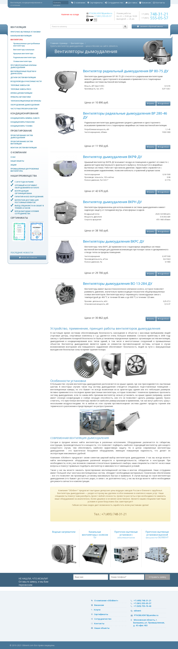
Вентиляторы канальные (23, 49)
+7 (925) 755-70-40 (142, 606)
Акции (13, 165)
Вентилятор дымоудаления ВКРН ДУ (112, 201)
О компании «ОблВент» (106, 600)
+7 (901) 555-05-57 (102, 16)
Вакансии (145, 2)
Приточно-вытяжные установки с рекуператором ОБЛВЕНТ (126, 536)
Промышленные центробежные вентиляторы (26, 44)
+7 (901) (154, 18)
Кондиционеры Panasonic (23, 122)
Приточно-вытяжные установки (25, 32)
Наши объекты (17, 161)
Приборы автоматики (21, 97)
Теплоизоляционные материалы (26, 101)
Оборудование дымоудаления (25, 105)
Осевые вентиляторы (22, 61)
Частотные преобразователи (24, 108)
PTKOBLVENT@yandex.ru (100, 13)
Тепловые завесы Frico (21, 89)
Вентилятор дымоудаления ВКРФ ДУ (112, 156)
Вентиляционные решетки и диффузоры (23, 72)
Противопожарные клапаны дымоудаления (24, 66)
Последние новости (22, 252)
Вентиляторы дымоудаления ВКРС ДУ (113, 241)
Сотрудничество (114, 2)
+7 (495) (154, 14)
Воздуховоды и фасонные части (26, 81)
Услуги (97, 609)
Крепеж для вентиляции (21, 93)
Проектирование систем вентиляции (22, 142)
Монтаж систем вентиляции (24, 147)
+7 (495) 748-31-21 (142, 600)
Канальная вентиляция (21, 36)
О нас (13, 157)
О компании (78, 2)
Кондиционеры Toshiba (21, 126)
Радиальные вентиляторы (24, 57)
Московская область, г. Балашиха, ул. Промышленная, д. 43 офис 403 (149, 623)
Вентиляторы (17, 39)
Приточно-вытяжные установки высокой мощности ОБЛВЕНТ (157, 534)
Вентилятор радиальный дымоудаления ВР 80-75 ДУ (125, 71)
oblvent (137, 610)
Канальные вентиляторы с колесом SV (95, 534)
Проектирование (21, 130)
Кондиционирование (25, 113)
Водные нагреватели (63, 531)
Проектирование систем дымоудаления (22, 136)
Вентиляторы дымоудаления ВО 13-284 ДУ (117, 283)
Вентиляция (18, 27)
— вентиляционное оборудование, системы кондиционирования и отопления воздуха (33, 16)
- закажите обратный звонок (150, 26)
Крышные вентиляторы (23, 53)
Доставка (131, 2)
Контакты (159, 2)
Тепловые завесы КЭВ (20, 85)
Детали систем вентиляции (23, 77)
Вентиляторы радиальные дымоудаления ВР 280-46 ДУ (125, 115)
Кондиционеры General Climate (25, 118)
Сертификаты (95, 2)
